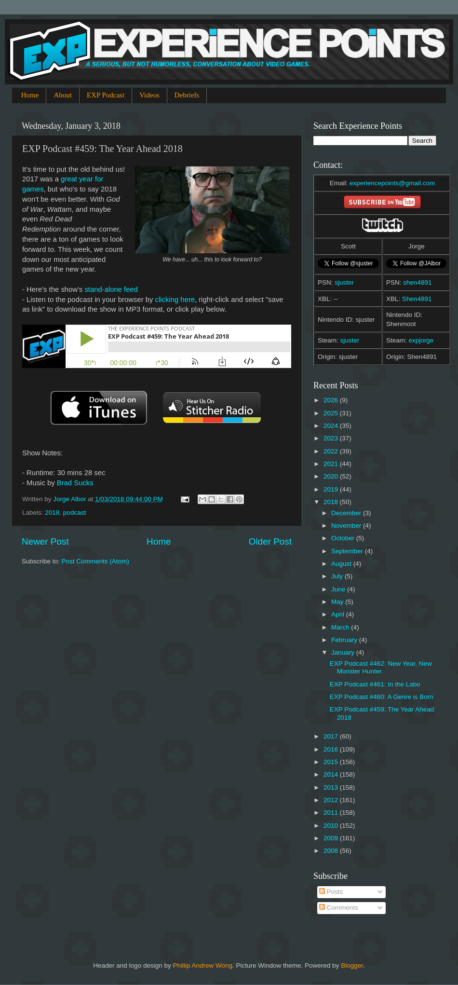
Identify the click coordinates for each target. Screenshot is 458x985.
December (347, 513)
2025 (331, 413)
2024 (331, 425)
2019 (331, 489)
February (345, 639)
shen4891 (417, 282)
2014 (331, 774)
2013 (331, 787)
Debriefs (187, 95)
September (348, 551)
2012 (331, 800)
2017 (331, 736)
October (343, 538)
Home (30, 95)
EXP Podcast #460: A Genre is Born (381, 696)
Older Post (270, 541)
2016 (331, 749)
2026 (331, 400)
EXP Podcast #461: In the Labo (375, 684)
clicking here (175, 299)
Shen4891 (417, 298)
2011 (331, 812)
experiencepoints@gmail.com (392, 183)
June (339, 589)
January (343, 652)
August (342, 563)
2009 (331, 838)
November (347, 525)
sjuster (344, 282)
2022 (331, 451)
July (338, 576)
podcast (74, 512)
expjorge (421, 340)
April (338, 614)
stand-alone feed (111, 289)
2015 (331, 762)
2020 (331, 476)
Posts (331, 891)
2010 (331, 825)
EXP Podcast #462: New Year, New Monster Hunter (381, 667)
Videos (149, 95)
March (341, 627)
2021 (331, 463)
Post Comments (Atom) (95, 561)
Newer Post (45, 541)
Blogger (352, 965)
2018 (52, 512)
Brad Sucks (75, 483)
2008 (331, 850)
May (338, 601)
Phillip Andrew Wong (202, 965)
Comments (338, 907)
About (63, 95)
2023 (331, 438)
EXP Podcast (105, 95)
